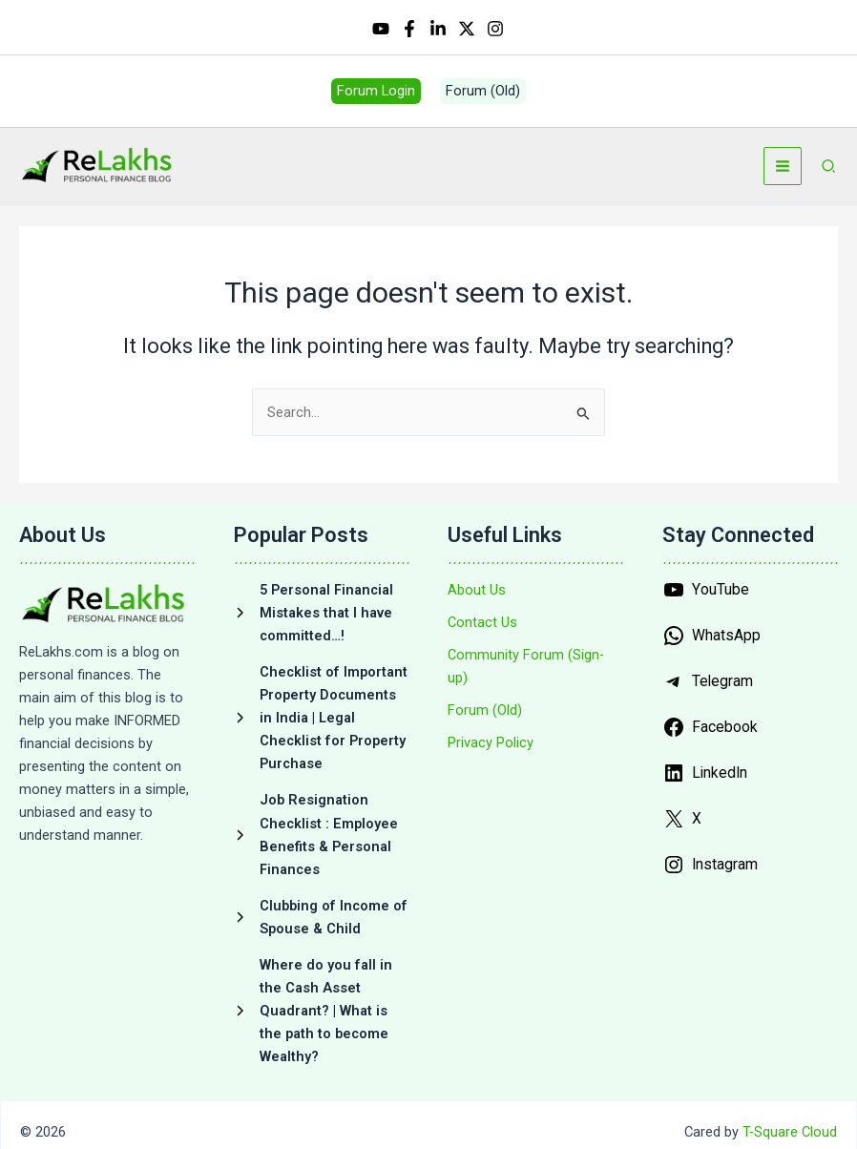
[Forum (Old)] (485, 715)
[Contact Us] (482, 627)
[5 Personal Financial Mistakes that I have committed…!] (322, 618)
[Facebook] (409, 29)
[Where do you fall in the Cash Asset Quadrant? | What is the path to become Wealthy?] (322, 1016)
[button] (376, 95)
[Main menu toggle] (782, 172)
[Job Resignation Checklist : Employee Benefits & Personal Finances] (322, 840)
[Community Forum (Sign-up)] (536, 672)
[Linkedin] (438, 29)
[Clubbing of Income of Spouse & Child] (322, 922)
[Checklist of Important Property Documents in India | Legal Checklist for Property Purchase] (322, 723)
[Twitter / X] (466, 29)
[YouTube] (380, 29)
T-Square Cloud (789, 1137)
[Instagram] (495, 29)
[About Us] (477, 595)
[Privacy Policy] (490, 748)
